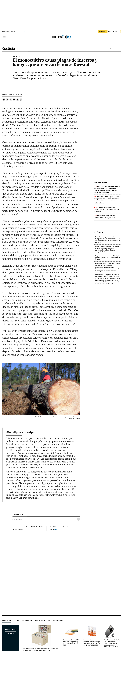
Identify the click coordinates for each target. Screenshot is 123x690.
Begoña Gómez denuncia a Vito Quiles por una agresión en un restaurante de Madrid (108, 257)
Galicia (8, 48)
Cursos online (27, 620)
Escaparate (6, 620)
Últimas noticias (115, 49)
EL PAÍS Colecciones (55, 620)
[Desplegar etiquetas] (78, 519)
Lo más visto (98, 232)
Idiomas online (40, 620)
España (61, 49)
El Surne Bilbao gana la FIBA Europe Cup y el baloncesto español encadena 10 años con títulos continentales (107, 200)
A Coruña (77, 49)
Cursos (16, 620)
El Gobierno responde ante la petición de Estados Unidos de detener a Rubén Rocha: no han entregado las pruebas (107, 189)
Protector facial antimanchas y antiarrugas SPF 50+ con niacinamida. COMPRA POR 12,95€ (91, 642)
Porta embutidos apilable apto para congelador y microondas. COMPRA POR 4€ (71, 642)
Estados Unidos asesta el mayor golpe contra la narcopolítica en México (107, 209)
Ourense (89, 49)
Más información (18, 529)
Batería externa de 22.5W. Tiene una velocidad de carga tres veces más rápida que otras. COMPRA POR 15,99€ (112, 643)
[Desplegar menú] (4, 37)
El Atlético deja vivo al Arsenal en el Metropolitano (104, 217)
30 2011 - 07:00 (15, 94)
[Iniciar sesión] (114, 31)
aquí (55, 529)
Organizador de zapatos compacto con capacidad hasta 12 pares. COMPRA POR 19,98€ (41, 649)
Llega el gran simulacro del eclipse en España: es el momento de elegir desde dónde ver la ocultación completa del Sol (107, 249)
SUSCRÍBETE (102, 31)
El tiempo (105, 49)
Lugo (83, 49)
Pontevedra (97, 49)
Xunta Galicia (68, 49)
